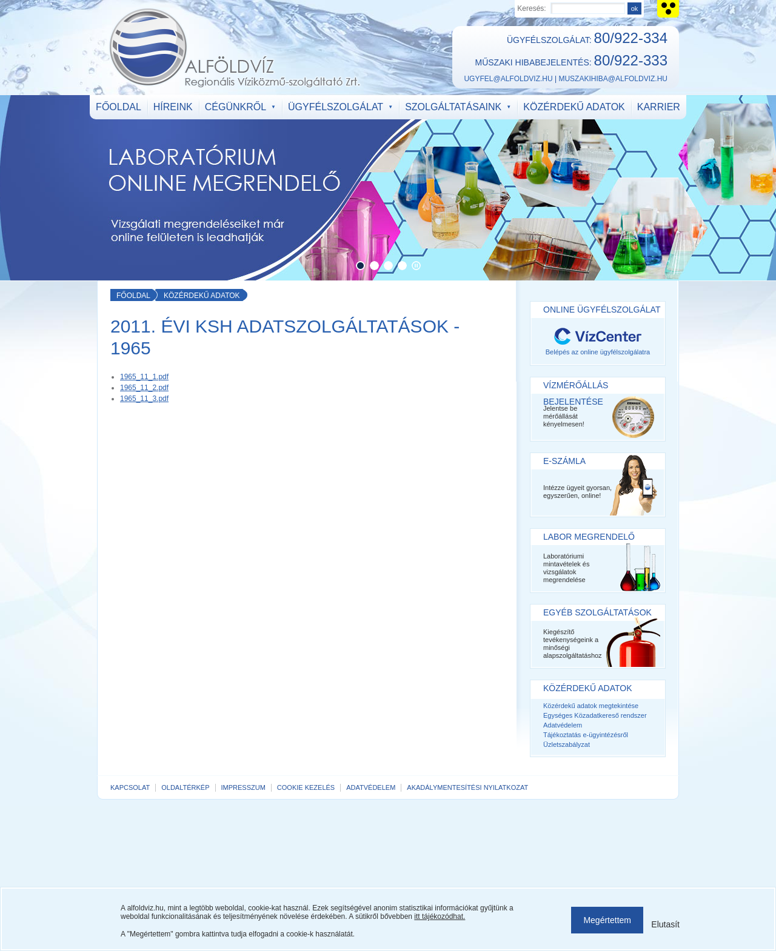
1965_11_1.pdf (144, 377)
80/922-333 (630, 60)
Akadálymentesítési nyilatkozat (467, 787)
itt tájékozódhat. (439, 916)
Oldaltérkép (185, 787)
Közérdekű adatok (202, 295)
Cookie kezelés (306, 787)
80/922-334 (630, 38)
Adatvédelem (562, 725)
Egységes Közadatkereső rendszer (595, 715)
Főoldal (133, 295)
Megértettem (607, 920)
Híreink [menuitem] (173, 107)
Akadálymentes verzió (668, 9)
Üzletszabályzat (566, 744)
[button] (360, 265)
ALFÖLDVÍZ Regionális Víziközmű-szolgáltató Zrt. (234, 48)
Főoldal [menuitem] (118, 107)
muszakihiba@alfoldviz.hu (612, 79)
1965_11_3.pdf (144, 398)
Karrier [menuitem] (658, 107)
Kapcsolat (130, 787)
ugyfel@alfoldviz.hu (508, 79)
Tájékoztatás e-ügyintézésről (585, 734)
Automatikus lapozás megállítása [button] (416, 265)
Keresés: (531, 8)
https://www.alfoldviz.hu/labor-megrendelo (388, 187)
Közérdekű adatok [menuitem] (573, 107)
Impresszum (243, 787)
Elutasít (665, 924)
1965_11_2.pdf (144, 387)
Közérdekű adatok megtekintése (590, 705)
